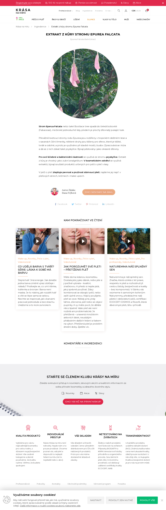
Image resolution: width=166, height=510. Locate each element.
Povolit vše (147, 500)
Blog (78, 11)
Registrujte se (23, 3)
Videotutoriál (24, 262)
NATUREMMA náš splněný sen (128, 268)
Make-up (22, 259)
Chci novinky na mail (99, 192)
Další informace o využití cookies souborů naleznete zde (50, 505)
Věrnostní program (102, 484)
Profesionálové (65, 11)
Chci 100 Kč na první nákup (83, 401)
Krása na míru (22, 26)
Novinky (32, 259)
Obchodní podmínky (77, 484)
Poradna (99, 11)
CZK (134, 11)
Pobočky (41, 484)
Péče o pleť (42, 259)
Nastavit (96, 500)
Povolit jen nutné (121, 500)
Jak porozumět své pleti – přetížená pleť (82, 268)
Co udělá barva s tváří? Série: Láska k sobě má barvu (36, 270)
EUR (139, 11)
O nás (107, 11)
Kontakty (56, 484)
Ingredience (87, 11)
